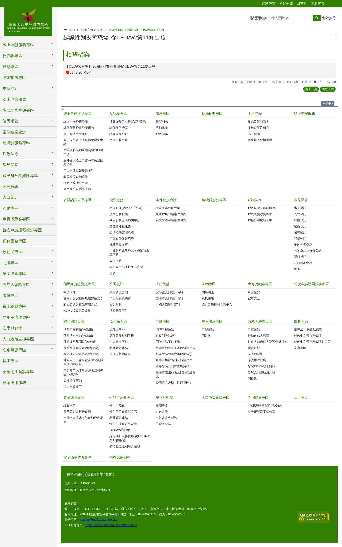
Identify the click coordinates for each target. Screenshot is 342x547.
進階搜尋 (329, 18)
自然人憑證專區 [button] (16, 284)
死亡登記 (300, 214)
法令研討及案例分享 (261, 411)
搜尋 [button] (317, 18)
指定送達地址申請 (75, 183)
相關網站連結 (118, 348)
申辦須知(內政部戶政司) (125, 208)
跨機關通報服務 (120, 226)
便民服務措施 (118, 214)
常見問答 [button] (10, 165)
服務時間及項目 (258, 127)
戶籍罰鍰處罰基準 (260, 220)
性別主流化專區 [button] (16, 317)
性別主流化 (117, 405)
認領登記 (300, 256)
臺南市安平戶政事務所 (28, 21)
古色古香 (162, 411)
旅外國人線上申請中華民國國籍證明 (83, 162)
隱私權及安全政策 (99, 474)
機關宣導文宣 (118, 244)
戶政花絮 (162, 134)
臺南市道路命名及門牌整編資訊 (175, 374)
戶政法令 (255, 200)
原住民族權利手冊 (121, 335)
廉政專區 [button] (10, 295)
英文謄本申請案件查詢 (171, 220)
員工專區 (10, 361)
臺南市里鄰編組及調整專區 (174, 360)
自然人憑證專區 (260, 321)
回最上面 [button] (328, 89)
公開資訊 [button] (10, 186)
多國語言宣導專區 (18, 110)
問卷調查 (208, 292)
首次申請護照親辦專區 (22, 230)
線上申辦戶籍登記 (75, 121)
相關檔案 (78, 54)
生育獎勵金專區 (260, 284)
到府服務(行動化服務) (124, 220)
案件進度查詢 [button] (14, 132)
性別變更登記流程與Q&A (265, 405)
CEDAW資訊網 (119, 430)
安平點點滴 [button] (12, 328)
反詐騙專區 (118, 114)
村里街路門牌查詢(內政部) (174, 354)
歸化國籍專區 (73, 321)
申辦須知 (208, 329)
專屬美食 (162, 405)
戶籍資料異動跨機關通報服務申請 (83, 152)
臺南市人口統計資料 (169, 298)
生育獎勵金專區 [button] (16, 219)
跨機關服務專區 (16, 143)
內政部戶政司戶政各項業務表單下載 (129, 253)
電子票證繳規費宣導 (77, 411)
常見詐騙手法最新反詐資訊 (127, 121)
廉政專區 (301, 321)
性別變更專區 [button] (14, 350)
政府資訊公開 (118, 292)
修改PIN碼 (255, 354)
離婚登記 (300, 226)
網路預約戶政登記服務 (78, 127)
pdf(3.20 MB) (80, 72)
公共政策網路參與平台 (217, 304)
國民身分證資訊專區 (79, 284)
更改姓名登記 (303, 244)
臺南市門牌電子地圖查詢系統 (175, 348)
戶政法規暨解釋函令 (261, 208)
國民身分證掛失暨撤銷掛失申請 (83, 142)
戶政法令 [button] (10, 154)
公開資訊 (116, 284)
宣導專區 (300, 348)
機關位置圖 (74, 474)
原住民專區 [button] (12, 252)
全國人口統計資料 (168, 304)
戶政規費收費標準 (260, 214)
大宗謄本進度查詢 (168, 208)
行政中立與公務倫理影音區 (312, 341)
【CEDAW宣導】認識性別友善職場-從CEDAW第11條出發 (110, 66)
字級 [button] (336, 3)
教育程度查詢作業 (75, 176)
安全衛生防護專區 (18, 372)
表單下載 (115, 261)
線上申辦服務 (14, 99)
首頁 (72, 30)
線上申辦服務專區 (77, 114)
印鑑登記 (300, 238)
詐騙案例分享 (118, 127)
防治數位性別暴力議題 (124, 446)
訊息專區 (163, 114)
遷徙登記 (300, 232)
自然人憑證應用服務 (261, 372)
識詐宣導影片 (118, 134)
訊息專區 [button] (10, 67)
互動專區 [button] (10, 208)
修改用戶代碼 (257, 360)
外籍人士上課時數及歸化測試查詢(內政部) (83, 362)
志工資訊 (254, 134)
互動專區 (209, 284)
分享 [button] (330, 3)
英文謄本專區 (212, 321)
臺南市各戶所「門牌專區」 (174, 382)
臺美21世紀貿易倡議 (308, 329)
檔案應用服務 (14, 383)
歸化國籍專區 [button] (14, 241)
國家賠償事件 (118, 310)
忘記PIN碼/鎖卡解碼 (261, 366)
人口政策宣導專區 (18, 339)
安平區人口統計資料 (169, 292)
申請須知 (69, 292)
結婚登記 (300, 220)
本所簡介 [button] (10, 88)
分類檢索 (286, 3)
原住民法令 (117, 329)
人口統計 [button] (10, 197)
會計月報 (115, 304)
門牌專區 (163, 321)
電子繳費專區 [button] (14, 306)
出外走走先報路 (166, 418)
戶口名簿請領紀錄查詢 (78, 170)
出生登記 (300, 208)
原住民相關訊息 (120, 354)
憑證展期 (254, 348)
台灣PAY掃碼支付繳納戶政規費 (83, 420)
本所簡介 (255, 114)
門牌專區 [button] (10, 263)
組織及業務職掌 (258, 121)
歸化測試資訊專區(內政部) (81, 354)
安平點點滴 (164, 397)
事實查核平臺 (118, 140)
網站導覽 (269, 3)
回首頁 (302, 3)
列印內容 (333, 37)
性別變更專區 (258, 397)
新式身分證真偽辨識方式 (80, 304)
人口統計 (163, 284)
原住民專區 (118, 321)
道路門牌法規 (165, 335)
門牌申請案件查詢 (168, 341)
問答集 (206, 335)
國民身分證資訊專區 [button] (20, 175)
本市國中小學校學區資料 (126, 267)
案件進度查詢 (166, 200)
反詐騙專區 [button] (12, 56)
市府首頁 (318, 3)
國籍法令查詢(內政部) (78, 335)
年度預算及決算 (120, 298)
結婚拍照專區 (14, 77)
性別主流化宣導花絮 (123, 424)
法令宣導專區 (72, 386)
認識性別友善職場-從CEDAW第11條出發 (136, 30)
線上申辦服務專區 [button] (18, 45)
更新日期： (72, 483)
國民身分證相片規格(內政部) (82, 298)
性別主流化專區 (92, 30)
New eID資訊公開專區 (78, 310)
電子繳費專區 (73, 397)
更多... (113, 273)
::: (4, 2)
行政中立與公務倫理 (307, 335)
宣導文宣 (254, 298)
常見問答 (301, 200)
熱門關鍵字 (258, 18)
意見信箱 (208, 298)
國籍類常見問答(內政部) (79, 341)
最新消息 (162, 121)
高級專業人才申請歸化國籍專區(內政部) (83, 372)
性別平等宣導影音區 (123, 411)
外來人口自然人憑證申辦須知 (267, 341)
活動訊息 (162, 127)
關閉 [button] (329, 104)
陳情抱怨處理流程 (121, 232)
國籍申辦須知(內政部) (78, 329)
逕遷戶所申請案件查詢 (171, 214)
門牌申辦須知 (165, 329)
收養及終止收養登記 (307, 250)
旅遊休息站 (163, 424)
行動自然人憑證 (258, 335)
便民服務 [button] (10, 121)
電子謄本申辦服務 (75, 134)
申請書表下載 (118, 341)
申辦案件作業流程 (121, 238)
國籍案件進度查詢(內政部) (81, 348)
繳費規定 (69, 405)
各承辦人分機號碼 (260, 140)
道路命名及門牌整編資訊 (172, 366)
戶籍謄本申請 (303, 263)
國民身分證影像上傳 (77, 189)
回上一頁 (311, 89)
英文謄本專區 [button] (14, 274)
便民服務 (116, 200)
